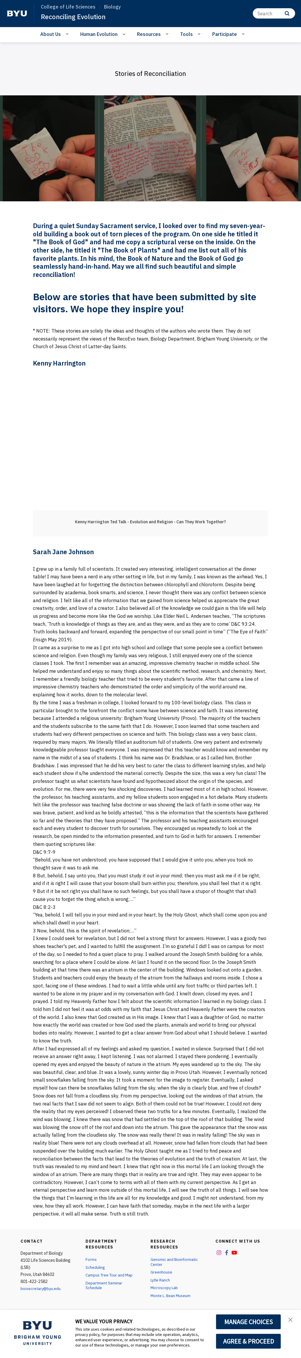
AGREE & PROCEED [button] (248, 1341)
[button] (291, 1320)
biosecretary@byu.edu (41, 1288)
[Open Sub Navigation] (68, 33)
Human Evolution (99, 34)
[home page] (17, 13)
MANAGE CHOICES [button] (248, 1322)
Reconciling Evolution (76, 16)
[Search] (274, 13)
